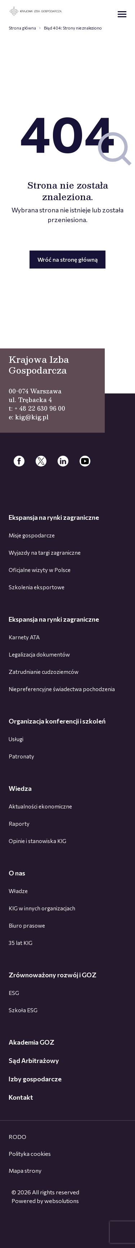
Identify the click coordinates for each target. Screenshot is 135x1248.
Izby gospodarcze (35, 1079)
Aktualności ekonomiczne (40, 806)
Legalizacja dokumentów (39, 654)
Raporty (19, 823)
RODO (17, 1136)
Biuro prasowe (27, 925)
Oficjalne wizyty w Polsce (40, 570)
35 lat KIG (20, 943)
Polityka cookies (30, 1153)
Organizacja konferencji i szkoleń (57, 721)
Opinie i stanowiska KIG (37, 841)
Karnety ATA (24, 637)
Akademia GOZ (31, 1042)
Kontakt (21, 1097)
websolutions (61, 1200)
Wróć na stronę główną (67, 259)
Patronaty (21, 756)
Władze (18, 891)
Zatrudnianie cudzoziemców (43, 671)
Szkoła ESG (23, 1010)
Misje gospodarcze (32, 535)
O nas (17, 873)
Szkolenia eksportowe (36, 587)
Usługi (16, 739)
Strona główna (22, 28)
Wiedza (20, 788)
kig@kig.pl (32, 417)
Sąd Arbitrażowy (34, 1060)
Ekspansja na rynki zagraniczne (54, 517)
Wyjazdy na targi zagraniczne (45, 552)
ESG (14, 993)
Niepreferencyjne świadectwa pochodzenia (62, 689)
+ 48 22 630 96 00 (39, 408)
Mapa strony (25, 1170)
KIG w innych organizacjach (42, 908)
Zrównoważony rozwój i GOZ (52, 975)
